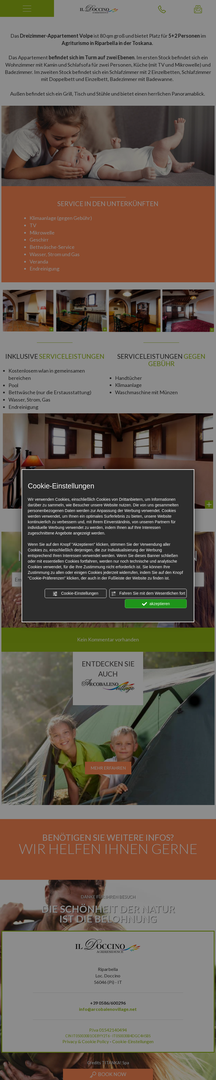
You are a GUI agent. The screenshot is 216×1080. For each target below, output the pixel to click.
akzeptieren (156, 603)
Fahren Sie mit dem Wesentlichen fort (148, 593)
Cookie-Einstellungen (75, 593)
